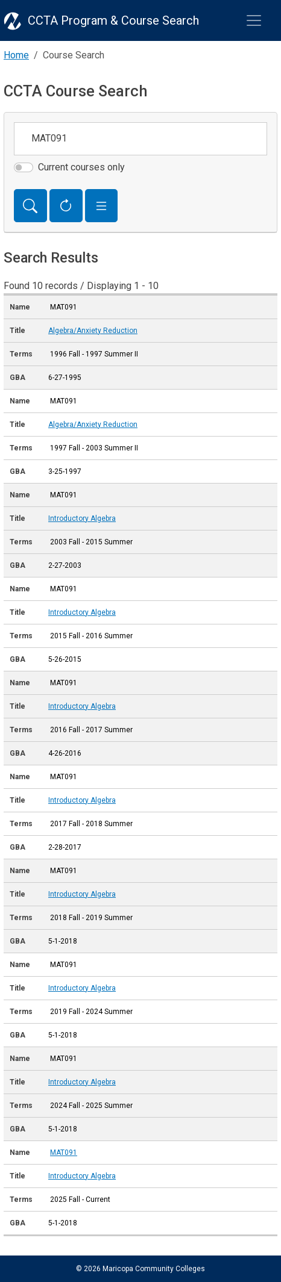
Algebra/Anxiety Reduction (92, 330)
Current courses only (81, 167)
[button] (101, 206)
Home (16, 55)
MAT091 (63, 1152)
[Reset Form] (66, 206)
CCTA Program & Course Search (113, 20)
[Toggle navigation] (254, 20)
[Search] (30, 206)
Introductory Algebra (82, 518)
